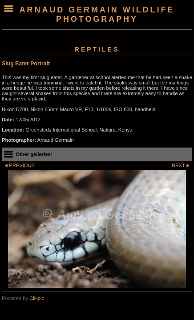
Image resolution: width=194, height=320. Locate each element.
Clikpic (36, 298)
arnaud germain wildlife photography (97, 14)
